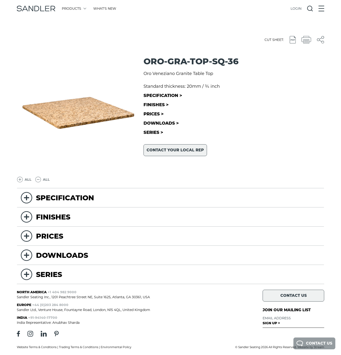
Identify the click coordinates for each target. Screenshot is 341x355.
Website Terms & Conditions (37, 347)
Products (74, 8)
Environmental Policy (116, 347)
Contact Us (314, 343)
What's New (104, 8)
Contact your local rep (175, 150)
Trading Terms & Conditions (78, 347)
